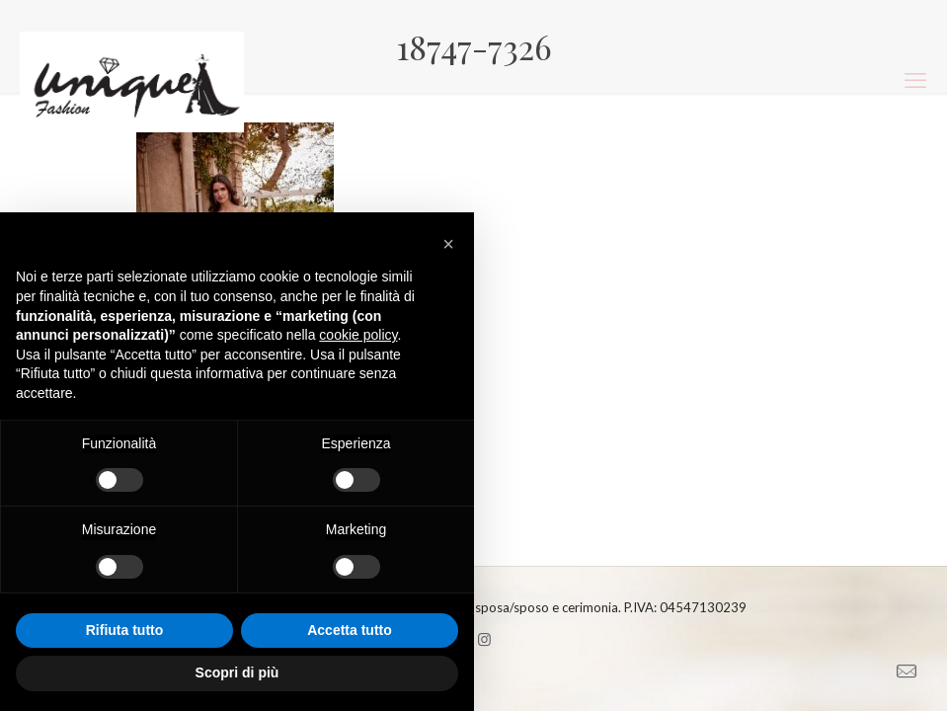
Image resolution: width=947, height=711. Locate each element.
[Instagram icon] (484, 639)
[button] (448, 244)
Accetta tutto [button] (349, 630)
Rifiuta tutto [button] (125, 630)
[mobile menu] (915, 80)
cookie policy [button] (358, 335)
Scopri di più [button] (237, 672)
